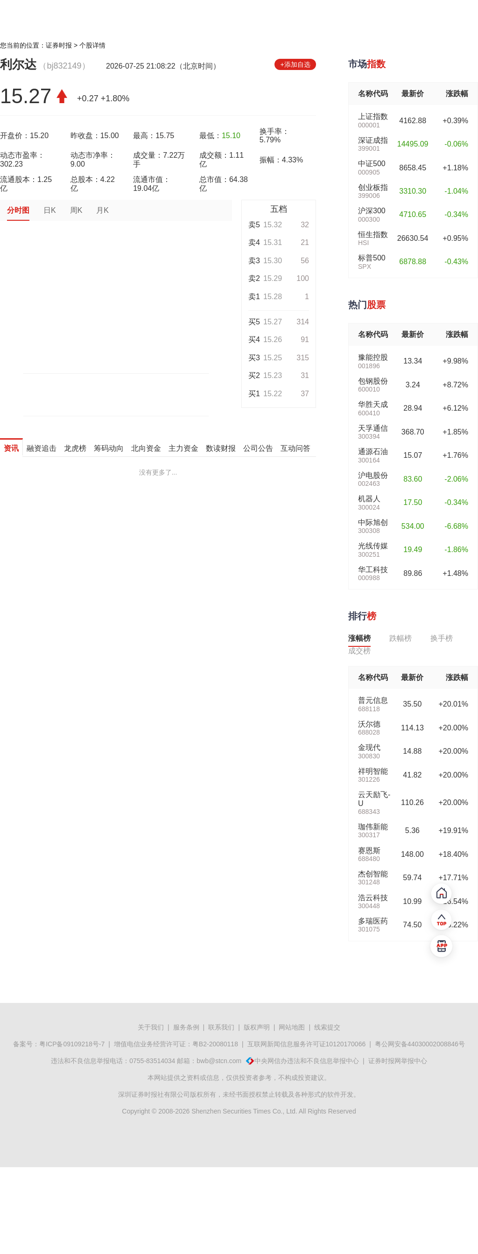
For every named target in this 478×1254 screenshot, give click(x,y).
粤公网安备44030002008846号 (420, 1044)
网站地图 (292, 1027)
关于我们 (151, 1027)
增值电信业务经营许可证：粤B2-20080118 (176, 1044)
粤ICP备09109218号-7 (72, 1044)
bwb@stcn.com (219, 1061)
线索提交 (327, 1027)
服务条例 (186, 1027)
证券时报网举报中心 (397, 1061)
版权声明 (257, 1027)
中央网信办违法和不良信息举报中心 (306, 1061)
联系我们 (221, 1027)
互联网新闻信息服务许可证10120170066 (306, 1044)
